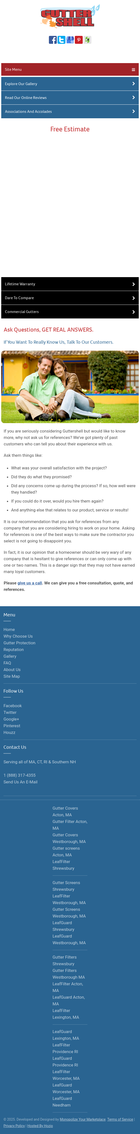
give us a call (30, 582)
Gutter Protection (19, 642)
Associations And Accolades (70, 111)
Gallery (9, 656)
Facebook (12, 705)
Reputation (13, 649)
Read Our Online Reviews (70, 97)
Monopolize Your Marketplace (82, 1119)
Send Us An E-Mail (20, 781)
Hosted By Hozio (40, 1126)
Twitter (9, 712)
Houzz (9, 732)
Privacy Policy (14, 1126)
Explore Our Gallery (70, 84)
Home (9, 629)
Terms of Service (120, 1119)
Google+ (11, 719)
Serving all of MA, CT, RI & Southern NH (39, 761)
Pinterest (11, 725)
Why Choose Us (18, 636)
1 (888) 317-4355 (68, 54)
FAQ (7, 662)
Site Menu (70, 69)
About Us (11, 669)
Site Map (11, 676)
